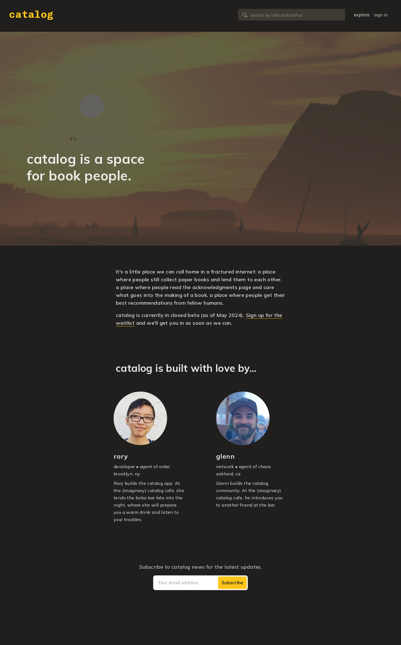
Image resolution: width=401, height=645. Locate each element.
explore (362, 15)
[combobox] (291, 15)
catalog (31, 14)
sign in (381, 15)
